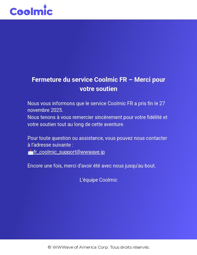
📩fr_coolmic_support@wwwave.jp (66, 152)
